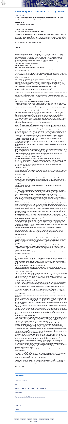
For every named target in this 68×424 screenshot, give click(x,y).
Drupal (36, 421)
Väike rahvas (18, 392)
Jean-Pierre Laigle (20, 15)
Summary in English (44, 419)
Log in (52, 419)
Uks (16, 413)
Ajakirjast (16, 419)
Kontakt (35, 419)
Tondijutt (17, 409)
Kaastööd (23, 419)
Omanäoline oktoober (21, 380)
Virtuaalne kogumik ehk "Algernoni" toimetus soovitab (30, 397)
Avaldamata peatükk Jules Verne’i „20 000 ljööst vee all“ (30, 388)
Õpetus (29, 419)
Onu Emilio (18, 405)
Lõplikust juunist (19, 401)
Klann (16, 384)
